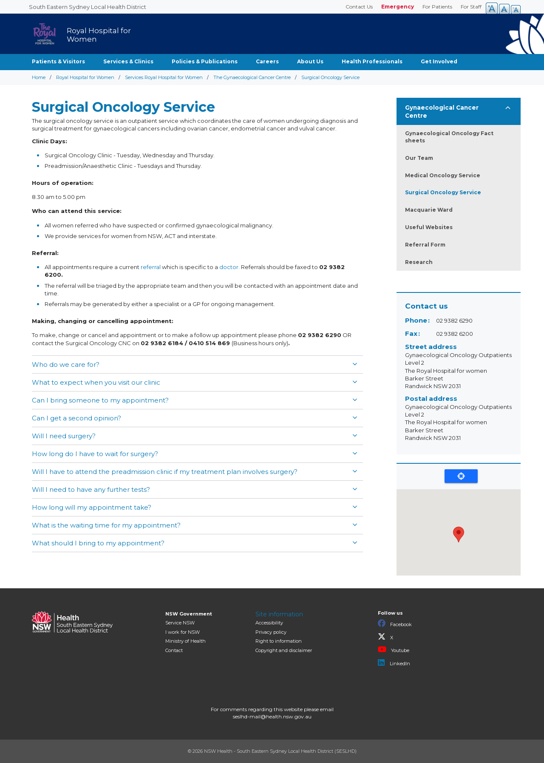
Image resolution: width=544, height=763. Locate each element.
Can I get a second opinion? (76, 418)
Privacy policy (270, 632)
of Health (185, 641)
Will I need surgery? (64, 436)
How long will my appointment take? (91, 507)
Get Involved (439, 61)
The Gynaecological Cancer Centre (252, 77)
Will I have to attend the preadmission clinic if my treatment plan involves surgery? (165, 472)
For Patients (437, 6)
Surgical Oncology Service (443, 192)
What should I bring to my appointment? (98, 543)
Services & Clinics (128, 61)
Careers (267, 61)
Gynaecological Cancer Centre (442, 111)
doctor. (229, 267)
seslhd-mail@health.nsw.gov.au (272, 716)
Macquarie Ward (429, 210)
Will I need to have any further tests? (91, 489)
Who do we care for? (65, 364)
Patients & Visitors (58, 61)
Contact (174, 650)
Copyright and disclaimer (283, 650)
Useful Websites (429, 227)
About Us (310, 61)
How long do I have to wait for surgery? (95, 454)
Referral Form (425, 244)
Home (38, 77)
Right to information (278, 641)
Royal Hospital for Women (85, 77)
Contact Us (359, 6)
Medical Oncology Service (442, 175)
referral (151, 267)
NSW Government (188, 614)
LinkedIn (394, 663)
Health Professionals (372, 61)
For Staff (471, 6)
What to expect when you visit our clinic (96, 382)
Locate (461, 476)
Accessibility (269, 623)
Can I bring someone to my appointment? (100, 400)
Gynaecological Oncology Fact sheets (449, 137)
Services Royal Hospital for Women (164, 77)
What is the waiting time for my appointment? (106, 525)
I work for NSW (182, 632)
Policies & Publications (205, 61)
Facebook (395, 623)
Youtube (393, 649)
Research (419, 262)
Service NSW (180, 623)
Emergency (397, 6)
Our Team (419, 158)
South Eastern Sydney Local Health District (87, 6)
